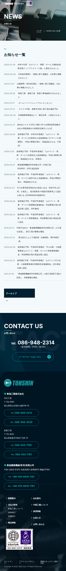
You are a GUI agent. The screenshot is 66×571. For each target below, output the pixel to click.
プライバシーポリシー (27, 562)
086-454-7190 (21, 445)
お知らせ (36, 518)
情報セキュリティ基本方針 (49, 562)
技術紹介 (12, 512)
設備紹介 (12, 516)
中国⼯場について (39, 505)
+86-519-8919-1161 (21, 477)
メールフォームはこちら (35, 357)
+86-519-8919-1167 (21, 486)
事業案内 (11, 498)
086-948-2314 (21, 413)
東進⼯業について (15, 508)
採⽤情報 (36, 511)
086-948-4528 (21, 422)
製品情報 (11, 522)
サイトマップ (8, 562)
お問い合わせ (37, 524)
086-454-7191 (21, 454)
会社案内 (36, 498)
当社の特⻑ (11, 505)
